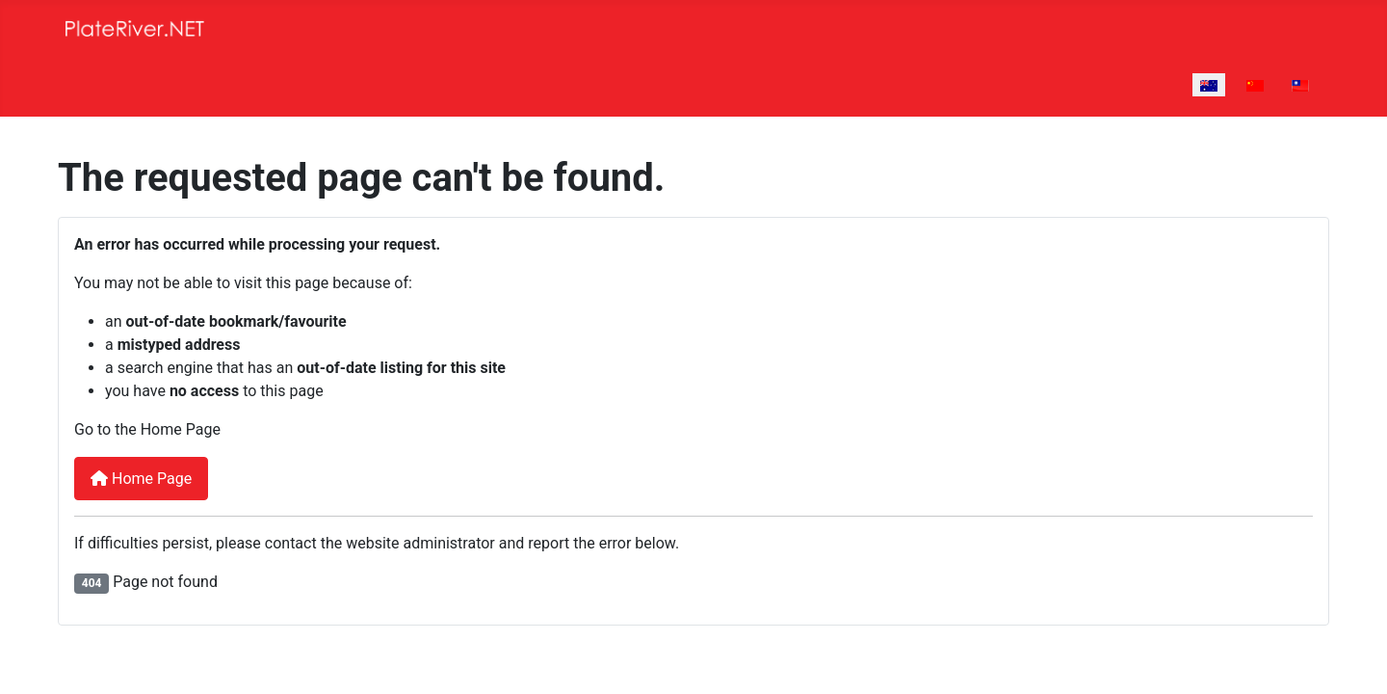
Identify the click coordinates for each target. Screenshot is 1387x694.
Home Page (141, 478)
